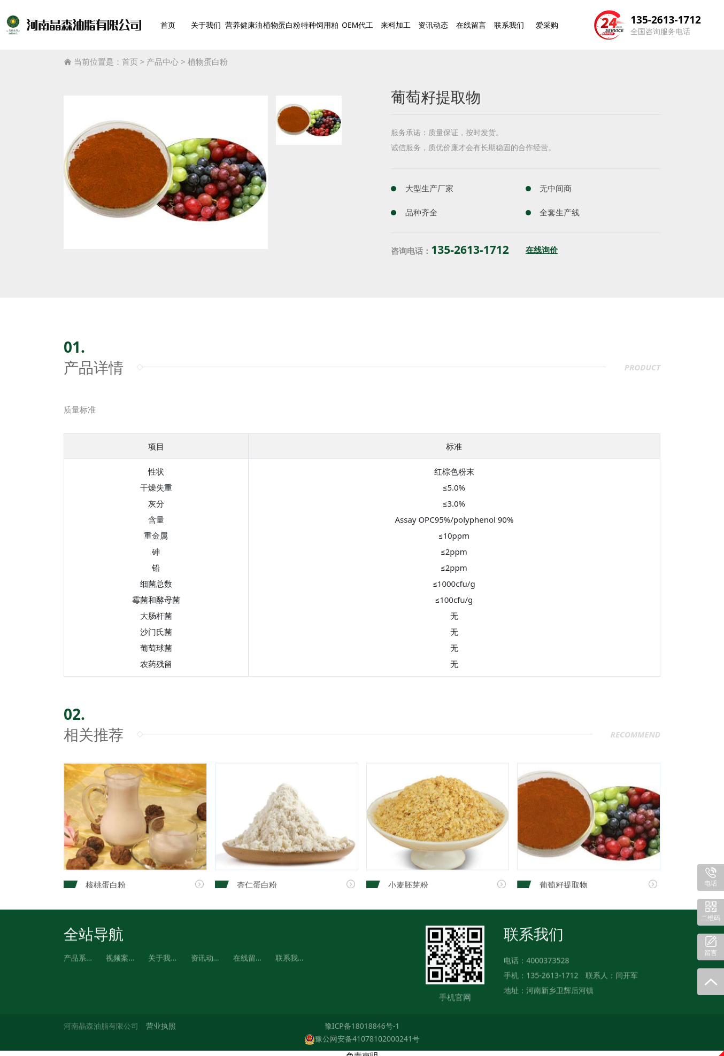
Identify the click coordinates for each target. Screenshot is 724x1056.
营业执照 (161, 1021)
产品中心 (163, 57)
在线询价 (542, 246)
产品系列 (79, 960)
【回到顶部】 (637, 1021)
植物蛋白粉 (285, 22)
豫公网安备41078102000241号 (362, 1034)
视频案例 (121, 960)
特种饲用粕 (325, 22)
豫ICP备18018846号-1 (362, 1021)
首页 (169, 22)
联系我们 (512, 22)
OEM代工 (364, 22)
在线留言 (475, 22)
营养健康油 (245, 22)
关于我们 (206, 22)
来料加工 (401, 22)
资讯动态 (438, 22)
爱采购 (549, 22)
